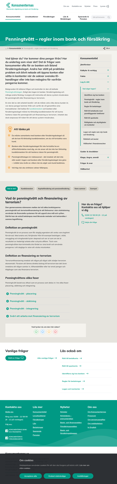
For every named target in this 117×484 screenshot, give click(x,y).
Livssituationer (31, 16)
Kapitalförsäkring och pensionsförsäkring (53, 189)
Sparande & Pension (83, 17)
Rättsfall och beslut (90, 139)
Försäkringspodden (68, 426)
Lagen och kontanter (73, 389)
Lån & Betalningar (65, 17)
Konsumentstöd (13, 16)
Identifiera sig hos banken (94, 95)
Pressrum (92, 416)
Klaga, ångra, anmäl (94, 157)
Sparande (37, 431)
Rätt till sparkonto (91, 118)
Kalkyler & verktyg (88, 70)
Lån (34, 423)
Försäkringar (49, 16)
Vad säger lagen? (95, 89)
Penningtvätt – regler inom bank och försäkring (94, 100)
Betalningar (38, 427)
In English (92, 427)
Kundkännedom (27, 189)
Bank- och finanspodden (71, 422)
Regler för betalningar (92, 106)
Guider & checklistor (89, 151)
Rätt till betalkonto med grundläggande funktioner (94, 112)
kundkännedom (36, 109)
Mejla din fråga (89, 222)
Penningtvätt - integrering (22, 308)
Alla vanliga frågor (47, 358)
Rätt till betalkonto (72, 358)
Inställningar (82, 476)
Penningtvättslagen (13, 92)
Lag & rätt (94, 82)
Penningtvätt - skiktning (21, 301)
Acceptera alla (30, 476)
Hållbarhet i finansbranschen (94, 144)
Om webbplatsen (95, 423)
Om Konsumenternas (97, 412)
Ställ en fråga (15, 358)
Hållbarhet (85, 169)
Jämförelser (85, 64)
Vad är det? (11, 189)
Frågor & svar (86, 163)
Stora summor (79, 189)
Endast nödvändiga (57, 476)
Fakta (94, 76)
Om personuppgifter (96, 419)
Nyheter (63, 412)
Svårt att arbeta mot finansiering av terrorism (33, 316)
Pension (36, 435)
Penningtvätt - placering (21, 293)
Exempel (93, 189)
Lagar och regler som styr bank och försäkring (95, 133)
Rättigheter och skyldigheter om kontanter (95, 123)
